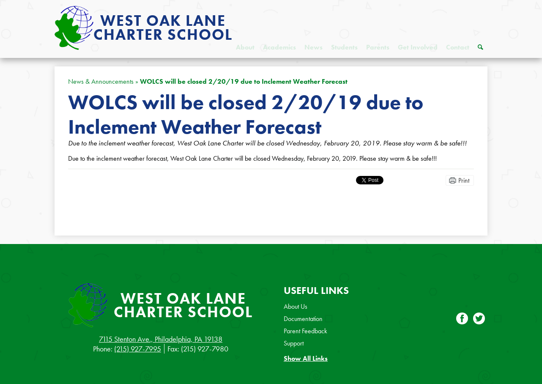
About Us (295, 306)
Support (294, 343)
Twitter (479, 319)
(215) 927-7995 (137, 349)
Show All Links (306, 358)
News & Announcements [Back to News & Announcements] (101, 81)
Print (463, 180)
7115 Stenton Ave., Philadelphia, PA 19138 (160, 339)
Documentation (303, 318)
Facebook (462, 319)
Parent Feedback (305, 330)
